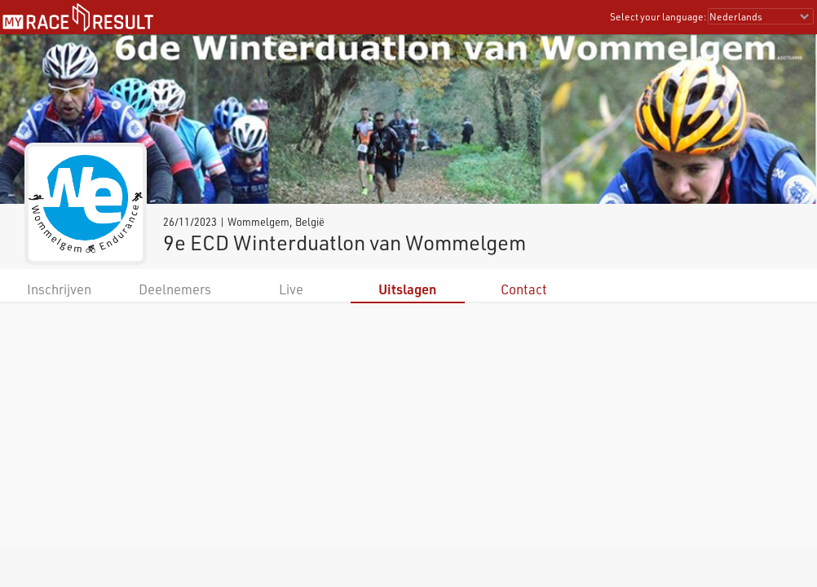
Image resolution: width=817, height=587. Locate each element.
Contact (524, 289)
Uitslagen (407, 289)
